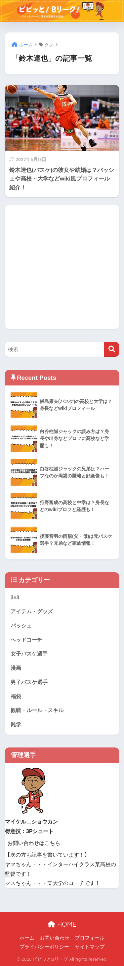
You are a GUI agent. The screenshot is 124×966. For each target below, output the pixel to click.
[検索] (111, 349)
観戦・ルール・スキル (37, 710)
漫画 (16, 668)
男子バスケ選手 (29, 682)
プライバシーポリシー (44, 946)
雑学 (16, 724)
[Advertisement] (62, 267)
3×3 (15, 597)
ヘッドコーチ (26, 640)
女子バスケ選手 (29, 654)
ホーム (27, 938)
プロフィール (89, 938)
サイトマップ (89, 946)
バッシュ (21, 625)
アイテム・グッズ (32, 611)
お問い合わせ (54, 938)
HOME (62, 924)
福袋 (16, 696)
